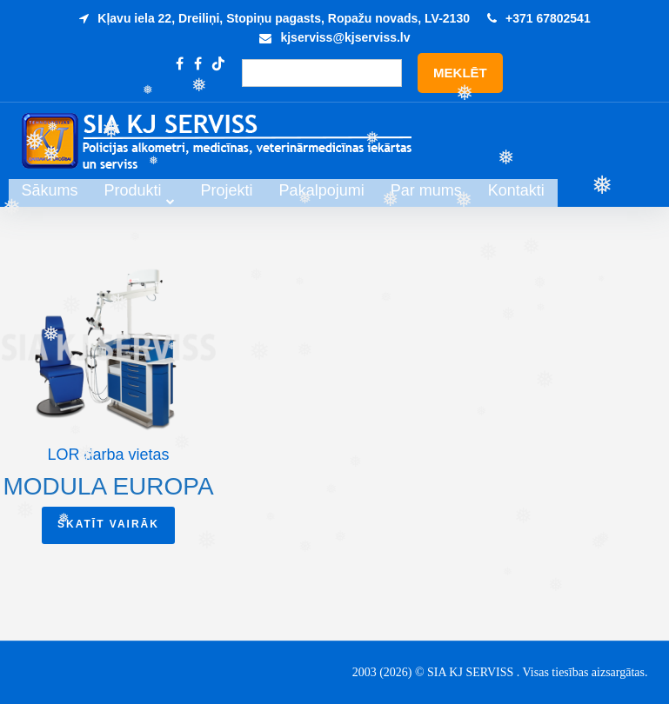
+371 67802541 (548, 18)
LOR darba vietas (108, 454)
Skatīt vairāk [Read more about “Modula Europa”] (108, 524)
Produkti (227, 190)
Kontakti (610, 190)
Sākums (144, 190)
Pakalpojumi (415, 190)
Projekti (321, 190)
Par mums (520, 190)
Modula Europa (108, 486)
